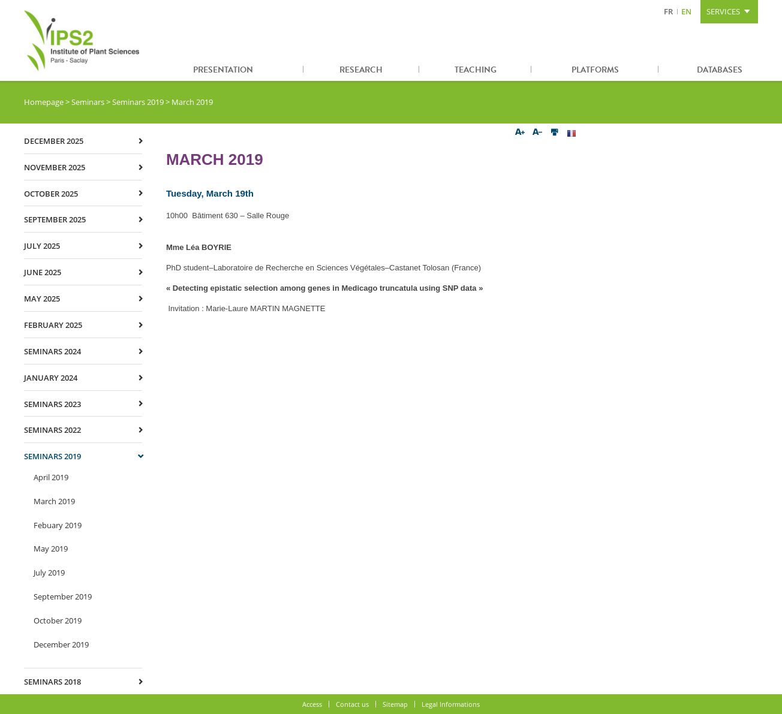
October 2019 (58, 620)
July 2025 (42, 245)
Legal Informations (451, 704)
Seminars (87, 102)
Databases (719, 70)
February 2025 (53, 325)
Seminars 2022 (52, 429)
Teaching (476, 70)
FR (668, 11)
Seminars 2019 (138, 102)
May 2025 (42, 298)
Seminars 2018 (52, 681)
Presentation (223, 70)
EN (686, 11)
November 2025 (54, 167)
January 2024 (50, 377)
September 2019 (63, 596)
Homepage (44, 102)
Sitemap (395, 704)
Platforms (595, 70)
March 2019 (54, 501)
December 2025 (53, 140)
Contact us (352, 704)
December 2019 (61, 644)
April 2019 (51, 477)
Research (361, 70)
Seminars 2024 (52, 351)
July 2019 (49, 572)
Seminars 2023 (52, 404)
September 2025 (55, 219)
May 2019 (51, 548)
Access (312, 704)
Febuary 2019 (58, 525)
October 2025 (51, 193)
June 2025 (42, 272)
